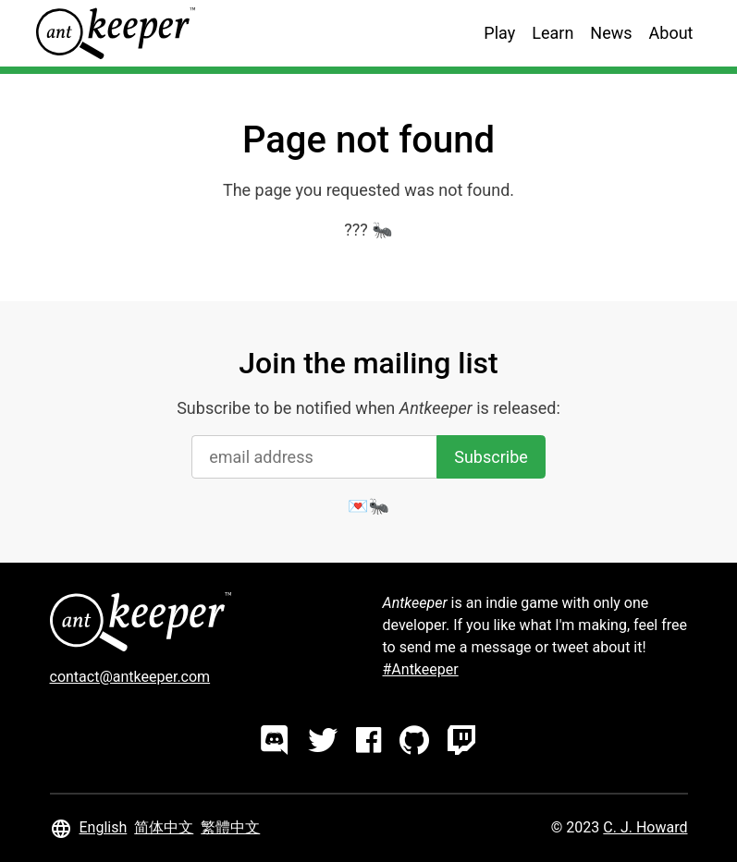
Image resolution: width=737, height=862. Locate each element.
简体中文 (163, 827)
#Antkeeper (421, 669)
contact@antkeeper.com (130, 677)
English (104, 827)
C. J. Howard (645, 827)
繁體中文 (230, 827)
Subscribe (491, 457)
